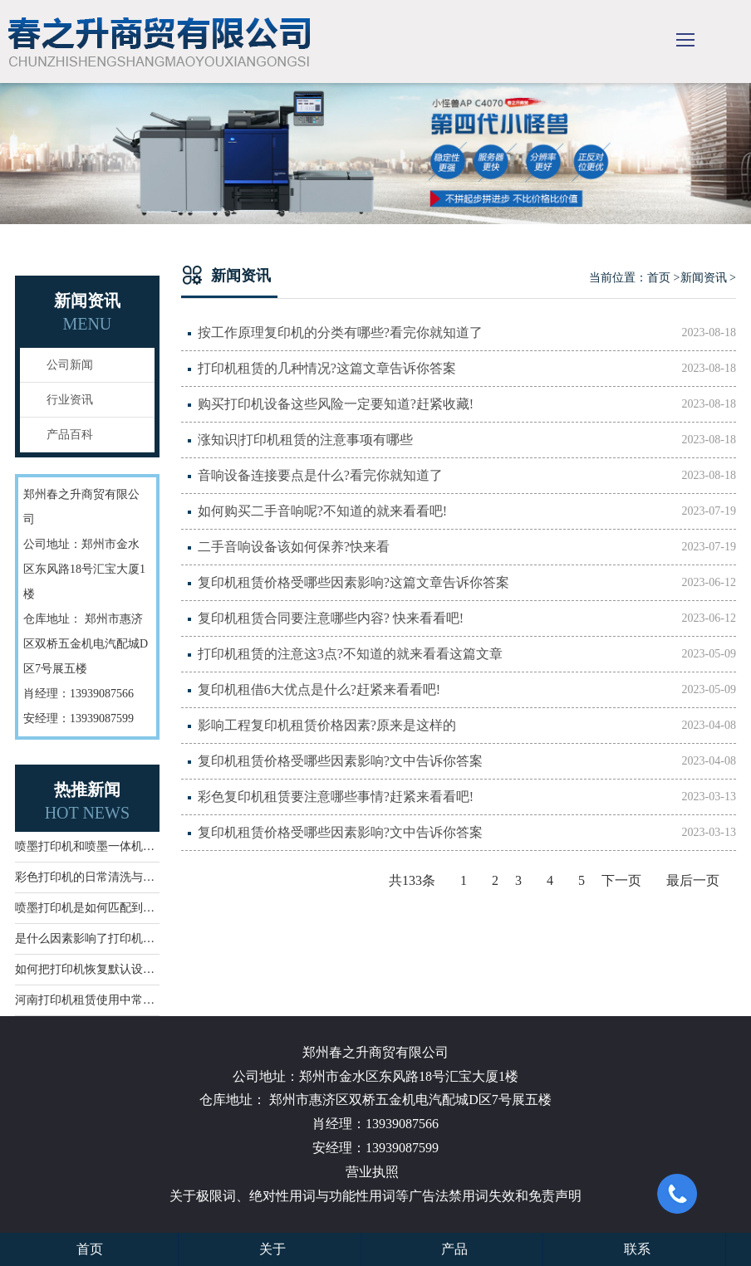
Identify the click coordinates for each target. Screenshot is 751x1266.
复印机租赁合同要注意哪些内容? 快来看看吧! (467, 618)
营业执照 (372, 1172)
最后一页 (692, 880)
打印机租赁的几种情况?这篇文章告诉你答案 (467, 368)
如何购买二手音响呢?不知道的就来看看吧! (467, 511)
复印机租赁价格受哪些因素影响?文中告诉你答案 (467, 761)
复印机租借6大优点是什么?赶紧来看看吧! (467, 689)
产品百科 (70, 434)
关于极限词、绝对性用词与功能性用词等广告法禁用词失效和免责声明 (375, 1196)
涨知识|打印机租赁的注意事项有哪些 (467, 440)
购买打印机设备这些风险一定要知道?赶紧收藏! (467, 404)
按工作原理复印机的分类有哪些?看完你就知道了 (467, 332)
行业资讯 (70, 399)
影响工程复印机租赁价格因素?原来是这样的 (467, 725)
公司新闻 (70, 365)
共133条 (412, 880)
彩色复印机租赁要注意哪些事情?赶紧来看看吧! (467, 797)
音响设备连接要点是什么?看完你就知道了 (467, 475)
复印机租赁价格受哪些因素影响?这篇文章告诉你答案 (467, 582)
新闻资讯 (703, 277)
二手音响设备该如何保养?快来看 (467, 547)
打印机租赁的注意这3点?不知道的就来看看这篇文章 (467, 654)
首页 (658, 277)
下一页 (621, 880)
